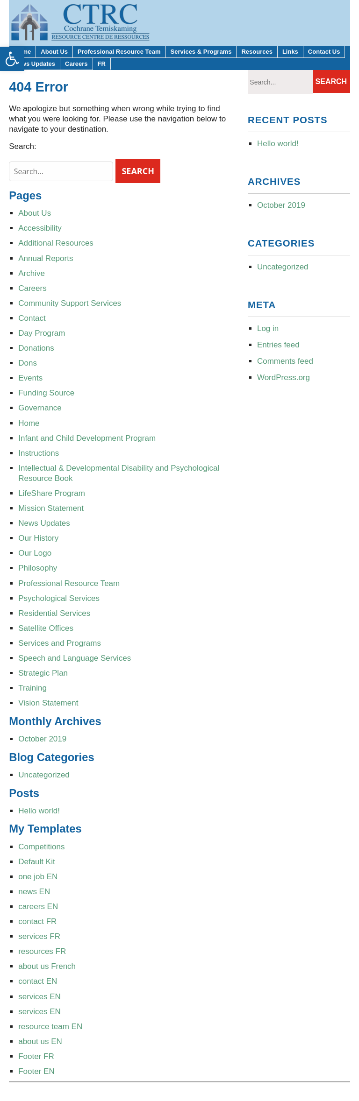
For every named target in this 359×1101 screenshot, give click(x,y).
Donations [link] (36, 348)
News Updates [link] (34, 63)
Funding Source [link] (46, 392)
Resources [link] (256, 51)
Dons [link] (27, 363)
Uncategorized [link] (44, 774)
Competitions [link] (41, 846)
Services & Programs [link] (201, 51)
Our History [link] (38, 538)
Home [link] (28, 423)
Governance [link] (40, 407)
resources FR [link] (42, 951)
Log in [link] (268, 328)
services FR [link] (39, 936)
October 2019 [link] (42, 738)
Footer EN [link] (36, 1071)
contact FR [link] (37, 921)
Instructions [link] (38, 453)
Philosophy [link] (37, 568)
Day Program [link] (41, 333)
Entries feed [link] (278, 344)
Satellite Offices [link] (45, 628)
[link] (12, 59)
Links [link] (290, 51)
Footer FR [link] (36, 1056)
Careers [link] (76, 63)
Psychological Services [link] (59, 598)
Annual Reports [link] (45, 258)
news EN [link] (34, 891)
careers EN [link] (38, 906)
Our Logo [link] (34, 553)
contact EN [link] (37, 981)
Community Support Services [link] (69, 303)
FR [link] (102, 63)
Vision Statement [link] (48, 703)
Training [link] (32, 688)
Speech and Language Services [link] (74, 658)
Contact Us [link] (324, 51)
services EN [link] (39, 996)
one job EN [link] (37, 876)
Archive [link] (31, 273)
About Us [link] (54, 51)
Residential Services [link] (54, 613)
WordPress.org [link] (283, 377)
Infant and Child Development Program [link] (87, 438)
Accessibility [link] (40, 228)
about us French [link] (47, 966)
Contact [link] (32, 318)
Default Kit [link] (36, 861)
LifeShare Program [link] (51, 493)
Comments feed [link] (285, 361)
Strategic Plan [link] (43, 673)
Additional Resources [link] (55, 243)
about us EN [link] (40, 1041)
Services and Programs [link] (59, 643)
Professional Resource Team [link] (119, 51)
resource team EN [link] (50, 1026)
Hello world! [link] (39, 810)
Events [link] (30, 378)
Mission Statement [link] (51, 508)
